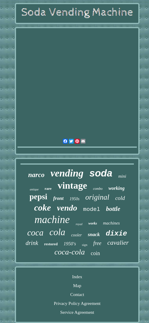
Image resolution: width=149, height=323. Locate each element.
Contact (77, 294)
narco (36, 175)
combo (97, 189)
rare (48, 188)
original (97, 197)
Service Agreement (77, 312)
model (91, 209)
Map (77, 285)
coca (35, 232)
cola (57, 232)
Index (77, 276)
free (97, 243)
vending (66, 173)
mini (122, 176)
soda (100, 173)
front (58, 198)
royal (79, 224)
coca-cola (69, 252)
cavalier (118, 242)
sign (84, 244)
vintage (72, 185)
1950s (74, 199)
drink (32, 243)
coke (42, 207)
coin (95, 253)
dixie (116, 234)
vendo (67, 207)
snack (94, 234)
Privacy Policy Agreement (77, 303)
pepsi (38, 196)
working (116, 188)
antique (34, 189)
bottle (113, 208)
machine (52, 219)
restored (51, 244)
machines (111, 223)
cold (120, 198)
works (92, 223)
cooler (76, 235)
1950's (70, 243)
